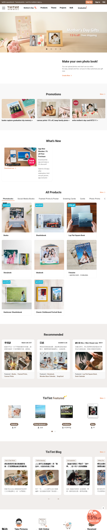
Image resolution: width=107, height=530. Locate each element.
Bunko (14, 327)
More (102, 94)
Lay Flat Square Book (90, 327)
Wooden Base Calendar (47, 329)
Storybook (50, 327)
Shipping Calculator (19, 507)
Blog (43, 510)
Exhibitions (6, 510)
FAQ (104, 2)
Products (43, 8)
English (101, 527)
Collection (5, 507)
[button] (14, 364)
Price (14, 510)
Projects (63, 8)
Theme (53, 8)
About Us (45, 507)
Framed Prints (22, 327)
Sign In (97, 2)
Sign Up (89, 2)
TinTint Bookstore (57, 507)
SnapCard (60, 329)
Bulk (71, 8)
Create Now (67, 75)
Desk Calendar (80, 329)
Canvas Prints (9, 329)
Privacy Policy (34, 513)
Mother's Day (30, 8)
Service (31, 510)
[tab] (44, 8)
